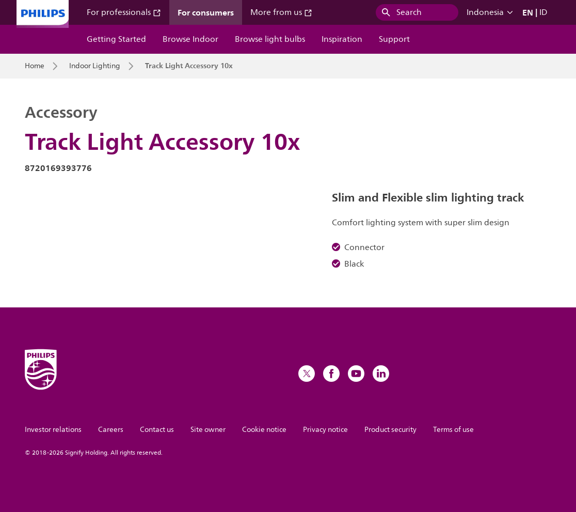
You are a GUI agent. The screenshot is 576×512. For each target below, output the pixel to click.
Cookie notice (264, 430)
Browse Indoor (190, 39)
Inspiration (342, 39)
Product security (390, 430)
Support (394, 39)
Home (34, 66)
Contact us (157, 430)
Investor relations (53, 430)
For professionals (124, 12)
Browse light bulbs (270, 39)
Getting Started (116, 39)
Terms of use (453, 430)
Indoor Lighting (94, 66)
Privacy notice (325, 430)
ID (543, 12)
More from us (281, 12)
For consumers (206, 12)
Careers (110, 430)
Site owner (208, 430)
